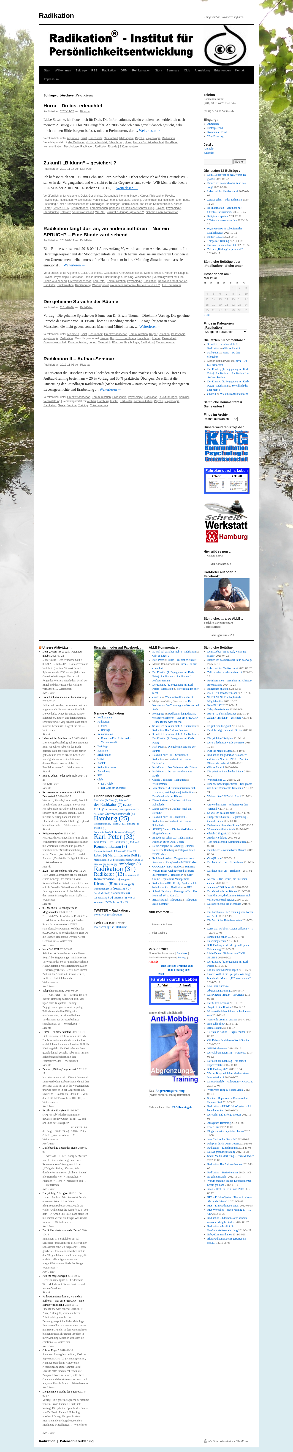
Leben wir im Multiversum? (222, 191)
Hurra (128, 142)
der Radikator (76, 142)
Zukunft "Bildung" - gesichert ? (125, 212)
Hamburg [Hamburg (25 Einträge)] (111, 818)
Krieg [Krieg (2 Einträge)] (131, 851)
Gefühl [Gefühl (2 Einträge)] (99, 814)
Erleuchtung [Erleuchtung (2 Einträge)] (114, 809)
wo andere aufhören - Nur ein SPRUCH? (135, 285)
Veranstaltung (51, 401)
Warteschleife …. (217, 779)
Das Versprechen (216, 941)
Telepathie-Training (218, 241)
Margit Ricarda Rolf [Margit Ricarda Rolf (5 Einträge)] (125, 855)
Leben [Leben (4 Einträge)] (100, 855)
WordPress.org (215, 136)
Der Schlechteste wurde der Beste (61, 1230)
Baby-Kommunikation (219, 1234)
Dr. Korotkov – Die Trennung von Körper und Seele (175, 705)
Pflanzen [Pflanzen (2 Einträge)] (100, 864)
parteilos (114, 208)
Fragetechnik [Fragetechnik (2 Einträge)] (130, 809)
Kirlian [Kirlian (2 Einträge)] (135, 842)
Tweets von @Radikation (108, 914)
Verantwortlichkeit (83, 212)
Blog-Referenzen (161, 833)
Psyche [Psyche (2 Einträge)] (111, 864)
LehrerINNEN (61, 208)
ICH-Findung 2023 (179, 970)
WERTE (100, 212)
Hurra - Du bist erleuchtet (148, 142)
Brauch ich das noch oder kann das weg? (65, 697)
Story (158, 70)
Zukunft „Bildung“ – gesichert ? (79, 162)
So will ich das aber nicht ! (222, 812)
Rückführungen (112, 277)
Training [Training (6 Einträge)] (103, 897)
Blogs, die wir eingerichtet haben (225, 1131)
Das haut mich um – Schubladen (225, 862)
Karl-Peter (171, 142)
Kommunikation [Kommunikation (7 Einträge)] (110, 846)
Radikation (56, 15)
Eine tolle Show (216, 1023)
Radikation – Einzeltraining (222, 1147)
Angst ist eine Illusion (219, 1007)
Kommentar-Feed (217, 132)
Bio (112, 338)
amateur (211, 393)
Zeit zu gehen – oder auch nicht (224, 199)
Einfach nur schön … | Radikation (171, 837)
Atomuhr (209, 148)
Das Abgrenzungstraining (221, 1151)
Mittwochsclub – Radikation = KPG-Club (230, 1081)
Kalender (209, 152)
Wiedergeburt (100, 285)
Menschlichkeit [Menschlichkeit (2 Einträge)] (103, 860)
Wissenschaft (82, 199)
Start (47, 70)
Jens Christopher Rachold (221, 1139)
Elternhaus (182, 199)
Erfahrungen (222, 70)
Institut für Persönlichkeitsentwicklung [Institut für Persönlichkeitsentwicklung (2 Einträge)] (114, 832)
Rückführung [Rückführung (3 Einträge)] (124, 884)
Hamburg (103, 401)
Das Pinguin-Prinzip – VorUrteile (225, 994)
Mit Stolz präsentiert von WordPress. (228, 1441)
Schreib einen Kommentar (162, 212)
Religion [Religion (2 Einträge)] (126, 879)
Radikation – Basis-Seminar (222, 1172)
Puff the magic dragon (55, 1275)
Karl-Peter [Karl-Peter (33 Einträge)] (114, 836)
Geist (84, 138)
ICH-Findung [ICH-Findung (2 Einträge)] (130, 823)
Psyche (139, 138)
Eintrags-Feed (215, 128)
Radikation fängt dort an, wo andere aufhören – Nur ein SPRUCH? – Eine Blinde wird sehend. (63, 1300)
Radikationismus (107, 767)
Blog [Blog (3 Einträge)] (113, 800)
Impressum (51, 79)
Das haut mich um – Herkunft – (224, 870)
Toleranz (65, 212)
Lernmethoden (99, 208)
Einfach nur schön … (219, 936)
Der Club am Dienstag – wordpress (226, 1052)
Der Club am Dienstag (113, 787)
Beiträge (81, 70)
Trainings (103, 746)
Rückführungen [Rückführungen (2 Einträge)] (103, 888)
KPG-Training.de (182, 1107)
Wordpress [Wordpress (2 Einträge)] (101, 902)
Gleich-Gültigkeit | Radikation (169, 779)
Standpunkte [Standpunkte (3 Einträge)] (120, 893)
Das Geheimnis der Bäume (182, 767)
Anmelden (213, 123)
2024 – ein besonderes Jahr (222, 220)
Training (128, 277)
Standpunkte (51, 212)
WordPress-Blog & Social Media (225, 1089)
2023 (161, 974)
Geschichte (95, 138)
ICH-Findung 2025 (217, 1069)
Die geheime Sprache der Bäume (80, 301)
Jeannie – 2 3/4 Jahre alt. (221, 887)
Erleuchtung (116, 142)
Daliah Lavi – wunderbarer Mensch (227, 850)
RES (94, 70)
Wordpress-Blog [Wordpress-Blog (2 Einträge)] (118, 902)
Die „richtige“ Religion (55, 1193)
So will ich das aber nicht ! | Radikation (174, 651)
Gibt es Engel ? (231, 348)
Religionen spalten (217, 216)
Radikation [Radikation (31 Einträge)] (115, 868)
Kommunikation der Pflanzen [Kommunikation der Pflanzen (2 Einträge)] (110, 851)
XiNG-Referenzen (217, 1048)
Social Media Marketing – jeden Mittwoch (230, 1156)
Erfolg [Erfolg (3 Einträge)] (100, 809)
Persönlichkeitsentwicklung (137, 208)
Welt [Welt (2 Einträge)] (132, 897)
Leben (92, 342)
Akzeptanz (123, 199)
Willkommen (63, 70)
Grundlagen (97, 204)
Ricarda (85, 111)
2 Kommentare (129, 146)
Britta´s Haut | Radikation (166, 899)
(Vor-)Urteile (214, 858)
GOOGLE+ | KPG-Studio (166, 866)
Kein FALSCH (215, 236)
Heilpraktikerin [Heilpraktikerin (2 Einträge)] (103, 823)
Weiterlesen (150, 131)
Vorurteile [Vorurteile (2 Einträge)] (120, 897)
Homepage (158, 713)
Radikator (100, 146)
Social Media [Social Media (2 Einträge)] (102, 893)
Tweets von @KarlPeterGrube (110, 927)
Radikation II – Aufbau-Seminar (78, 358)
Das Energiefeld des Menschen (224, 903)
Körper (144, 195)
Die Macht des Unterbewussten (224, 920)
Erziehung (49, 204)
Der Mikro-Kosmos (218, 1003)
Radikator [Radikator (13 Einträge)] (109, 874)
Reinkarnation (141, 70)
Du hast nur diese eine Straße (223, 825)
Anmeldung (202, 70)
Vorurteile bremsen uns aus (222, 1019)
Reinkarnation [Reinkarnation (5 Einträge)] (107, 879)
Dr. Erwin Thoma (126, 338)
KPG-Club (107, 783)
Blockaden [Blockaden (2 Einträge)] (101, 800)
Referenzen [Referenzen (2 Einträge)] (132, 875)
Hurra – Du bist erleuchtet (72, 105)
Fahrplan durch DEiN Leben (168, 841)
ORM (124, 70)
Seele (61, 405)
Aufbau (91, 401)
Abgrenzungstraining (170, 1091)
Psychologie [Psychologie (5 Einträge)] (129, 864)
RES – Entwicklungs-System (223, 1205)
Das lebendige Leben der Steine (60, 1147)
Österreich (104, 342)
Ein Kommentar (171, 285)
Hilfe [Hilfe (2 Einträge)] (117, 823)
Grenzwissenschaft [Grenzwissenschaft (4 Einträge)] (120, 814)
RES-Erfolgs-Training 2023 (177, 965)
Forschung (144, 338)
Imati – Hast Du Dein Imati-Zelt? (225, 1189)
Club (187, 70)
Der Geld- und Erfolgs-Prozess (224, 1114)
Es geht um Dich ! (217, 1176)
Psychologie (153, 138)
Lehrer (47, 208)
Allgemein (73, 138)
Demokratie (150, 199)
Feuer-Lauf (213, 1127)
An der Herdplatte (217, 837)
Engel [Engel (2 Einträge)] (127, 805)
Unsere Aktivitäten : (57, 647)
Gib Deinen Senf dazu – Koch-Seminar (228, 1040)
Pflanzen (164, 334)
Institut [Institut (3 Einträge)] (100, 828)
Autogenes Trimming (219, 1122)
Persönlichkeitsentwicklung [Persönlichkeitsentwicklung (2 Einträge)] (128, 860)
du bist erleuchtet (96, 142)
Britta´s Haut (214, 1027)
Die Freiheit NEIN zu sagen (222, 970)
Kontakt (240, 70)
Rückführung (83, 285)
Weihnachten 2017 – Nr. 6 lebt (224, 796)
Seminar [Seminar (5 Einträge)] (121, 888)
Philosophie (126, 138)
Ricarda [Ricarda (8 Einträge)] (104, 883)
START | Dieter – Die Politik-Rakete (172, 829)
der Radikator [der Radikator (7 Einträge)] (108, 804)
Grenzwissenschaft (76, 204)
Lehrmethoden (79, 208)
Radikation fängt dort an (172, 281)
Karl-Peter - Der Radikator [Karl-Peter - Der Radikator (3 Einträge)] (111, 842)
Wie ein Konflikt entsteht (234, 393)
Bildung (136, 199)
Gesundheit (111, 138)
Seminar (184, 397)
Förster (156, 338)
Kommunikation (52, 146)
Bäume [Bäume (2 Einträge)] (124, 800)
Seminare (173, 70)
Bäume (104, 338)
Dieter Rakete (160, 800)
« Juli (207, 315)
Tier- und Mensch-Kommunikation (226, 841)
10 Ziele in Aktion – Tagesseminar (226, 1032)
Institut (114, 401)
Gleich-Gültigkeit (217, 833)
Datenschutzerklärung (77, 1441)
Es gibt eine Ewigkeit (54, 1110)
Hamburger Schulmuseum (122, 204)
